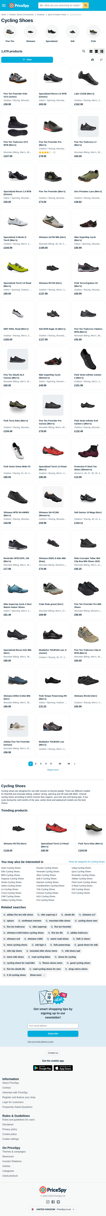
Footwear (40, 15)
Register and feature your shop (18, 1097)
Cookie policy (9, 1134)
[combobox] (60, 5)
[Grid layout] (91, 51)
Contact (6, 1087)
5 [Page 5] (51, 763)
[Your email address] (53, 1025)
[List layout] (96, 51)
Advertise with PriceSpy (15, 1092)
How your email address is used (40, 1042)
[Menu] (3, 5)
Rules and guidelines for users (18, 1119)
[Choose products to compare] (92, 60)
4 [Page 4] (46, 763)
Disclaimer (8, 1124)
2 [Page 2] (35, 763)
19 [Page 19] (60, 763)
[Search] (86, 5)
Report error (53, 770)
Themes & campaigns (14, 1151)
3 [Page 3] (40, 763)
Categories (8, 1171)
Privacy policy (9, 1129)
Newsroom (8, 1156)
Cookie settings (10, 1139)
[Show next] (75, 764)
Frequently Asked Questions (17, 1107)
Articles (6, 1166)
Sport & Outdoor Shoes (57, 15)
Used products (10, 1176)
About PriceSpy (10, 1083)
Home (3, 15)
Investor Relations (12, 1161)
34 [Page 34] (69, 763)
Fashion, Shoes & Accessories (21, 15)
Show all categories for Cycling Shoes (87, 862)
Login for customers (13, 1102)
